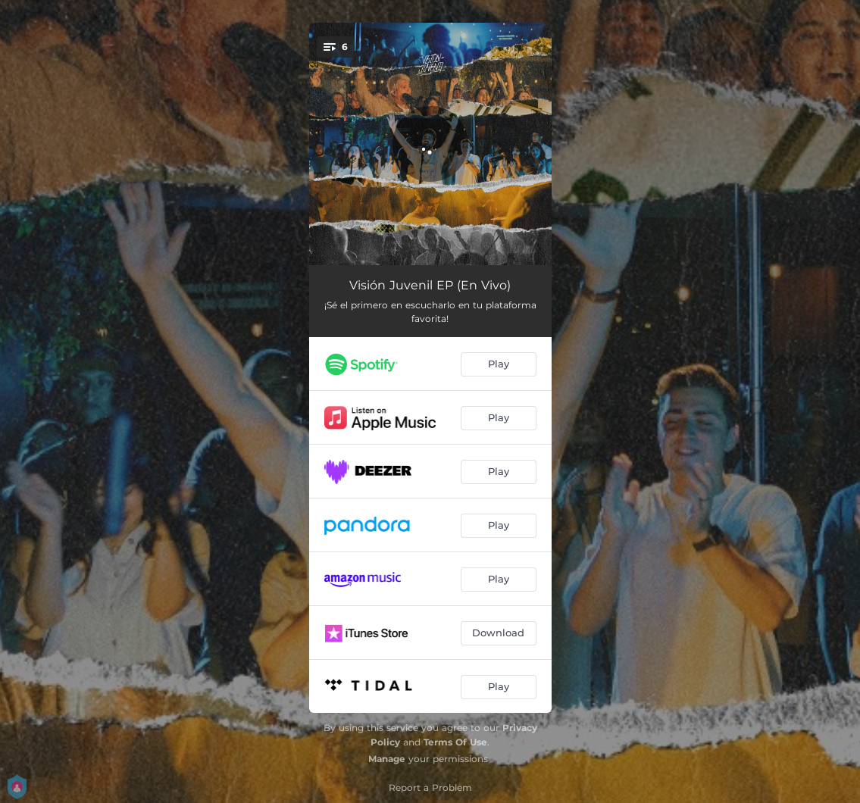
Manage (386, 758)
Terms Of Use (455, 742)
